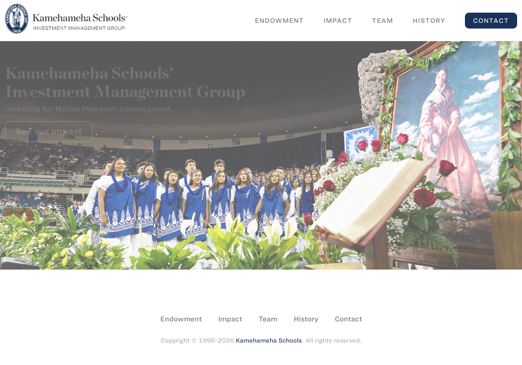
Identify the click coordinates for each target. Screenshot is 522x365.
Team (382, 20)
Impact (337, 20)
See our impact (48, 131)
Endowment (279, 20)
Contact (491, 20)
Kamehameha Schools (269, 340)
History (429, 20)
